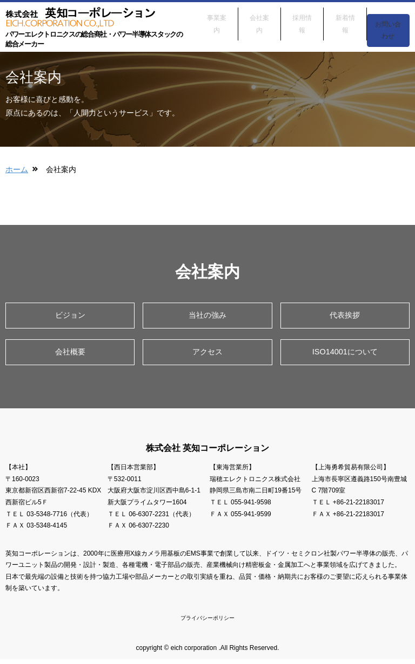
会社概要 (70, 354)
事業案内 (217, 15)
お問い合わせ (388, 22)
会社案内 (259, 15)
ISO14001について (344, 354)
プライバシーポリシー (207, 622)
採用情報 (302, 15)
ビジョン (70, 315)
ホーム (16, 169)
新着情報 (345, 15)
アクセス (207, 354)
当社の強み (207, 315)
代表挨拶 (344, 315)
